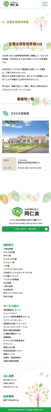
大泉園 (7, 282)
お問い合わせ (9, 383)
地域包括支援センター (12, 350)
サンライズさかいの (12, 293)
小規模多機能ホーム (12, 333)
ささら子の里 (10, 259)
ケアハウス (8, 344)
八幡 (6, 265)
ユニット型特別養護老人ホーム (16, 316)
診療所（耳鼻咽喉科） (12, 357)
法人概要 (8, 376)
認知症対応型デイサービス (14, 323)
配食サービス (9, 354)
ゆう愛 (7, 255)
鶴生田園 (8, 248)
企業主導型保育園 (11, 361)
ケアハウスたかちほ (12, 269)
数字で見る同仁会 (11, 400)
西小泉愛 (8, 286)
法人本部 (8, 296)
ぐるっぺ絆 (9, 262)
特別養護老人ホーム (12, 309)
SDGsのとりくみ (10, 386)
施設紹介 (8, 245)
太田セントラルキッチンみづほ (17, 272)
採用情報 (8, 396)
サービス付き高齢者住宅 (13, 340)
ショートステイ (10, 313)
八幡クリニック (11, 276)
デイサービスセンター (12, 320)
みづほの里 (9, 252)
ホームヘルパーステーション (15, 326)
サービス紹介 (11, 306)
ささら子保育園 (20, 113)
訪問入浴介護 (9, 347)
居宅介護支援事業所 (12, 330)
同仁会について (10, 379)
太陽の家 (8, 289)
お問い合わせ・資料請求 (25, 228)
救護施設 (7, 337)
